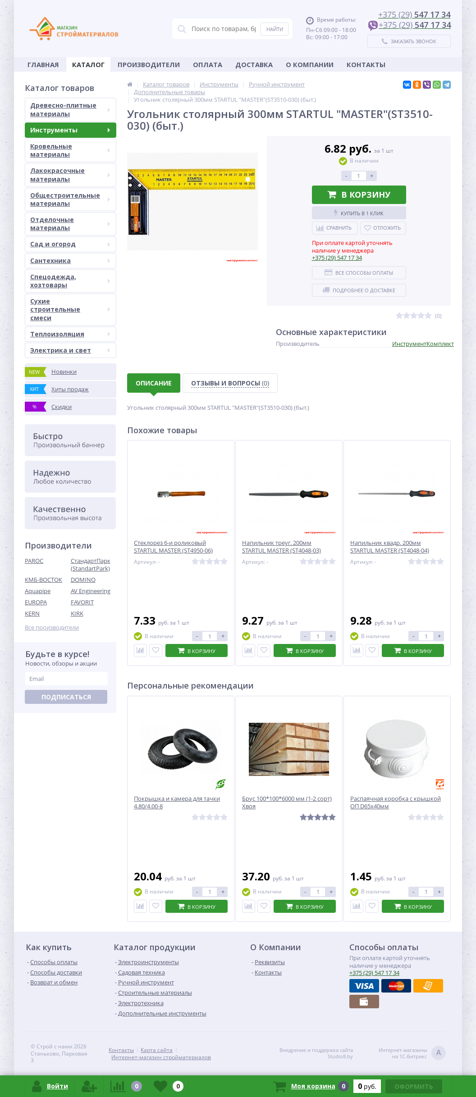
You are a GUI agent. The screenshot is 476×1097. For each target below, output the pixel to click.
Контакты (366, 64)
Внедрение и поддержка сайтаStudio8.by (316, 1053)
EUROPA (36, 602)
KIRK (77, 613)
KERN (32, 613)
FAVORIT (82, 602)
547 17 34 (337, 258)
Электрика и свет (70, 350)
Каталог (88, 64)
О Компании (310, 64)
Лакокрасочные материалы (70, 174)
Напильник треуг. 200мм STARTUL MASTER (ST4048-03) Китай (281, 550)
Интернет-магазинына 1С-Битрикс (412, 1053)
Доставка (254, 64)
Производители (149, 64)
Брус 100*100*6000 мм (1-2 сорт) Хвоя (287, 802)
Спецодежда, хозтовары (70, 280)
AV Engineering (90, 591)
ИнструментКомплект (423, 344)
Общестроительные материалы (70, 199)
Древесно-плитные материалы (70, 109)
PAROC (34, 561)
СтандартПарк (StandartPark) (90, 564)
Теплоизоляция (70, 334)
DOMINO (83, 580)
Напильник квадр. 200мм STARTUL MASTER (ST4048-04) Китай (389, 550)
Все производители (52, 627)
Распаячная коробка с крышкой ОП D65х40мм (395, 802)
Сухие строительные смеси (70, 309)
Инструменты (70, 130)
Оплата (207, 64)
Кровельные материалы (70, 150)
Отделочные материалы (70, 223)
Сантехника (70, 260)
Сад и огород (70, 244)
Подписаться (66, 697)
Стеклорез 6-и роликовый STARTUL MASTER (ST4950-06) (173, 546)
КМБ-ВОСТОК (43, 580)
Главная (43, 64)
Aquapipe (37, 591)
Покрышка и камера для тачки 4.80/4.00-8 (177, 802)
